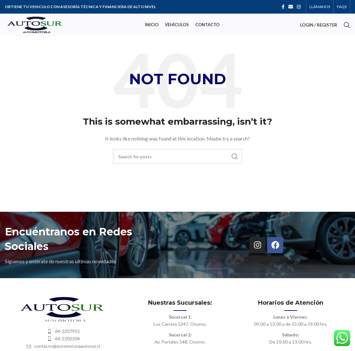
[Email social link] (290, 7)
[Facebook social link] (283, 7)
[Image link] (63, 308)
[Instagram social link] (299, 7)
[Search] (346, 24)
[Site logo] (35, 24)
